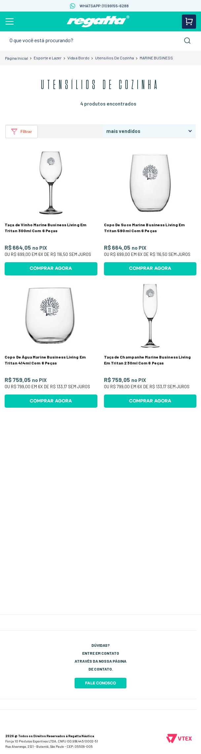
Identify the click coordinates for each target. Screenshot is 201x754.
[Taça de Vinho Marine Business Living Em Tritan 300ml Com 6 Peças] (51, 212)
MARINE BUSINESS (156, 57)
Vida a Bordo (78, 57)
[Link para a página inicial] (16, 58)
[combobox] (100, 40)
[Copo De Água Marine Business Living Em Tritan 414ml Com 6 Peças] (51, 345)
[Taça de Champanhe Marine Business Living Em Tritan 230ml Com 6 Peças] (150, 345)
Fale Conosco (100, 683)
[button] (21, 132)
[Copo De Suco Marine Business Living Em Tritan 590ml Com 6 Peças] (150, 212)
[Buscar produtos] (187, 40)
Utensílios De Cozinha (114, 57)
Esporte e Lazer (48, 57)
